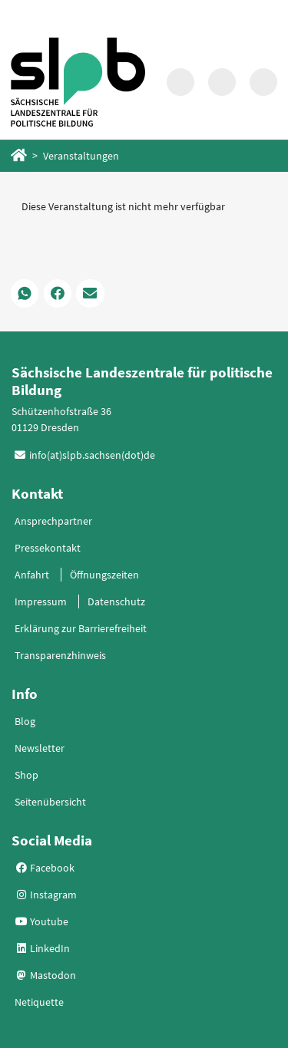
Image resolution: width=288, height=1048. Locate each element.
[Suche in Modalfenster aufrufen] (180, 82)
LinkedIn (43, 948)
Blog (25, 721)
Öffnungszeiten (104, 575)
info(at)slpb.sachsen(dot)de (92, 455)
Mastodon (46, 975)
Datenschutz (116, 601)
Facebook (45, 868)
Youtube (42, 921)
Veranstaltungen (81, 156)
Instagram (46, 894)
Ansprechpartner (53, 521)
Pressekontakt (48, 548)
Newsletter (40, 748)
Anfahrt (32, 575)
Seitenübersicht (50, 802)
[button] (24, 293)
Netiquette (39, 1002)
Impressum (41, 601)
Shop (26, 775)
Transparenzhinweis (60, 655)
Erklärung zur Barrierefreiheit (81, 628)
